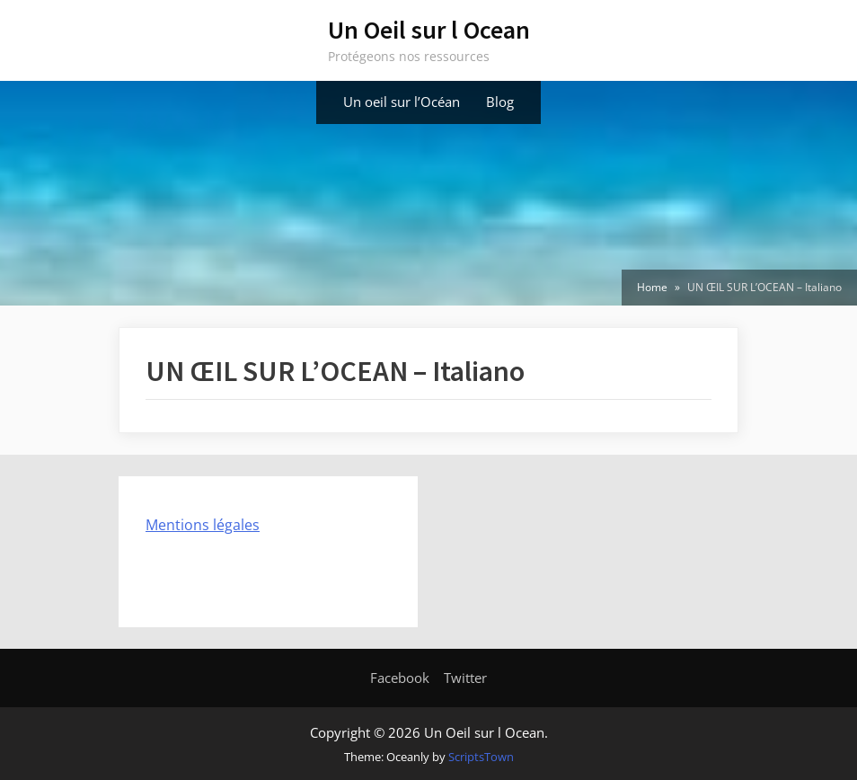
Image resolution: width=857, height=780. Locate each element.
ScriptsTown (481, 757)
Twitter (465, 678)
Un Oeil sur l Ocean (429, 29)
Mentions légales (203, 525)
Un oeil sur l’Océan (401, 102)
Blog (500, 102)
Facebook (399, 678)
